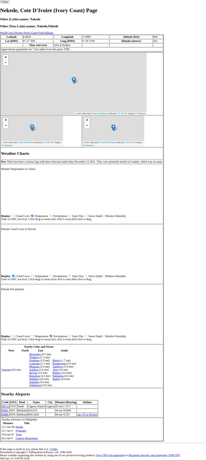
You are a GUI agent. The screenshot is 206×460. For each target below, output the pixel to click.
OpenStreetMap (99, 113)
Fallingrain (141, 113)
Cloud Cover (23, 216)
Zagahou (34, 382)
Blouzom (34, 366)
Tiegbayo (34, 357)
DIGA (5, 406)
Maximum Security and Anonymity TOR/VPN (154, 455)
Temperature (41, 216)
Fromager (21, 430)
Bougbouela (59, 363)
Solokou (33, 369)
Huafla (19, 426)
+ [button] (6, 57)
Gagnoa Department (27, 438)
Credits (53, 449)
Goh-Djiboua (46, 32)
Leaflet (78, 113)
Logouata (34, 363)
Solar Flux (78, 216)
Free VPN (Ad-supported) (110, 455)
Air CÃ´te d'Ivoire (87, 414)
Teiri (55, 369)
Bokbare (34, 379)
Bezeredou (35, 354)
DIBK (5, 414)
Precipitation (60, 216)
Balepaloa (58, 375)
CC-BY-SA (122, 113)
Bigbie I (57, 372)
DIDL (5, 410)
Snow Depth (95, 216)
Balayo (56, 360)
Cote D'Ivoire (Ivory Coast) (23, 32)
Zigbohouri (35, 385)
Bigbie (56, 379)
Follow (4, 2)
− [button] (6, 62)
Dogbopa (34, 360)
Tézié (19, 434)
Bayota (33, 372)
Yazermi (6, 369)
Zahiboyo (58, 366)
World (3, 32)
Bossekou (34, 375)
